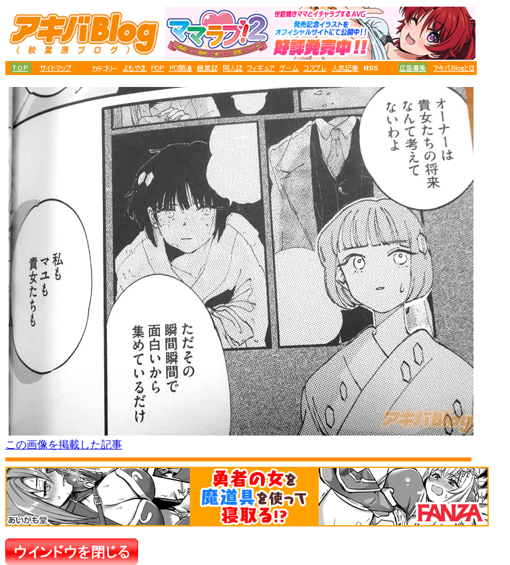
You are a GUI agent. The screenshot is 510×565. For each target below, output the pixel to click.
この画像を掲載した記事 (63, 444)
